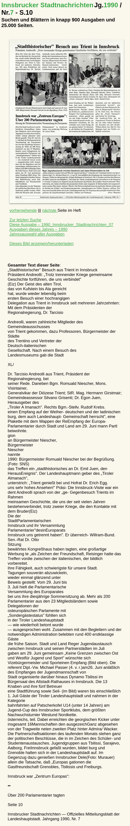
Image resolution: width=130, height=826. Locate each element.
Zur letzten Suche (25, 220)
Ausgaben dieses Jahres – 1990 (38, 229)
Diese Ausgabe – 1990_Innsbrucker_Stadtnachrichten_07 (61, 224)
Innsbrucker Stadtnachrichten (47, 5)
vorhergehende (23, 210)
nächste (50, 210)
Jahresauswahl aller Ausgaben (37, 234)
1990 (107, 5)
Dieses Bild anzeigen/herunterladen (41, 243)
